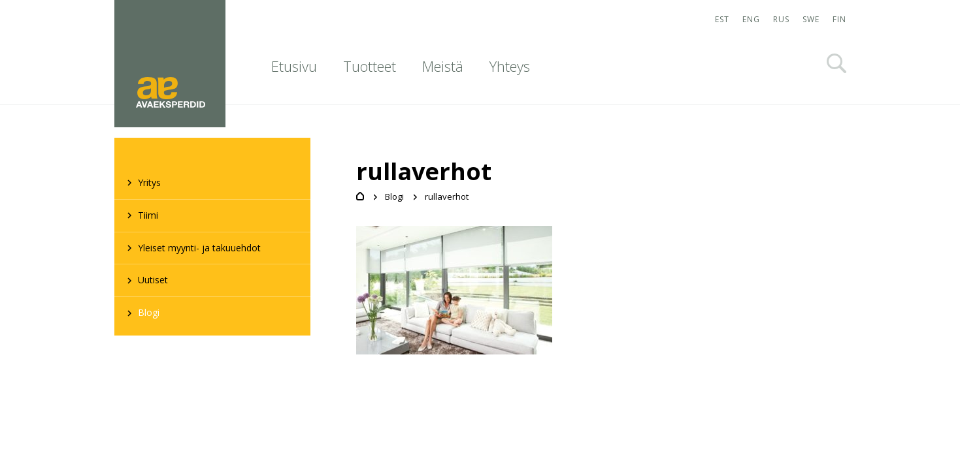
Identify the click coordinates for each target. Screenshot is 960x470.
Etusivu (294, 66)
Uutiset (153, 280)
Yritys (149, 182)
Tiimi (148, 215)
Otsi (836, 63)
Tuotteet (369, 66)
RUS (781, 19)
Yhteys (509, 66)
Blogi (148, 312)
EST (722, 19)
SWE (811, 19)
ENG (751, 19)
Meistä (442, 66)
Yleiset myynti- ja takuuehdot (199, 248)
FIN (839, 19)
